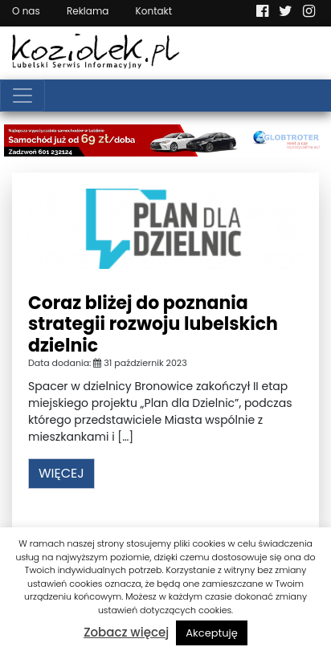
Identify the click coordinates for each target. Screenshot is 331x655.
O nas (26, 11)
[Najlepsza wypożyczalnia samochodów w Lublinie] (165, 140)
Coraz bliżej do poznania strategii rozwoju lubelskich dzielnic (153, 324)
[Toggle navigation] (22, 95)
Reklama (87, 11)
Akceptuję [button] (212, 633)
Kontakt (154, 11)
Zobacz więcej (126, 632)
